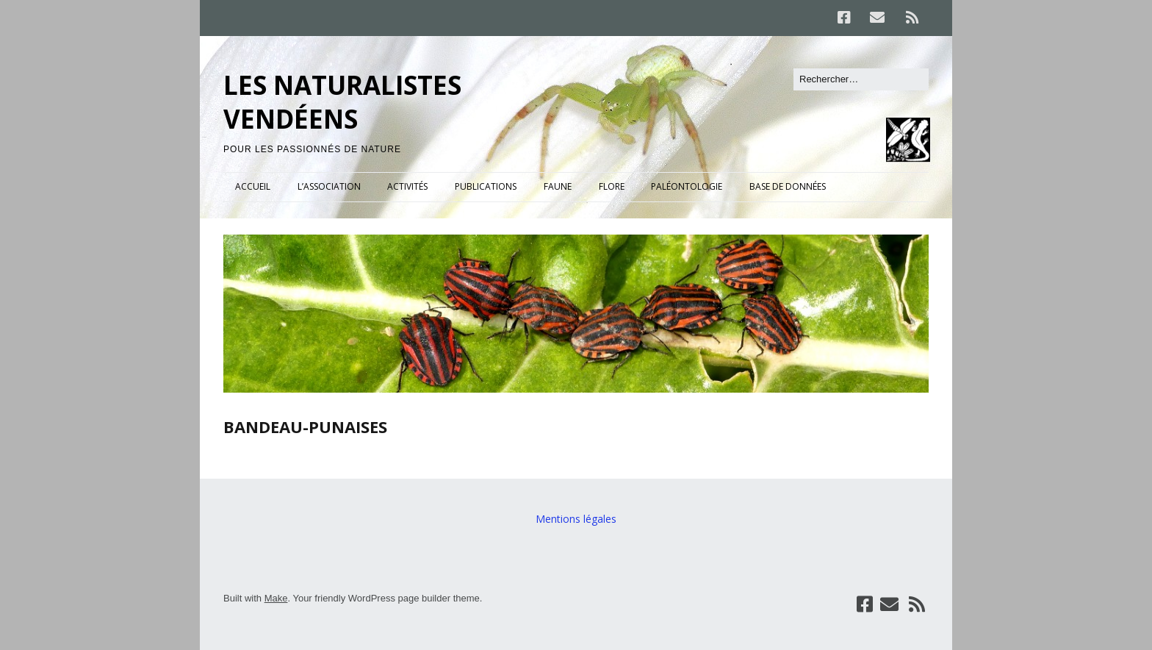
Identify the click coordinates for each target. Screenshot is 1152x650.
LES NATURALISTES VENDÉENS (342, 102)
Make (276, 598)
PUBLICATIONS (485, 186)
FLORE (611, 186)
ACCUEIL (252, 186)
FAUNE (558, 186)
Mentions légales (576, 519)
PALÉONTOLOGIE (686, 186)
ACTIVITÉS (407, 186)
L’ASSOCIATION (329, 186)
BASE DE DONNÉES (787, 186)
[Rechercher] (861, 79)
